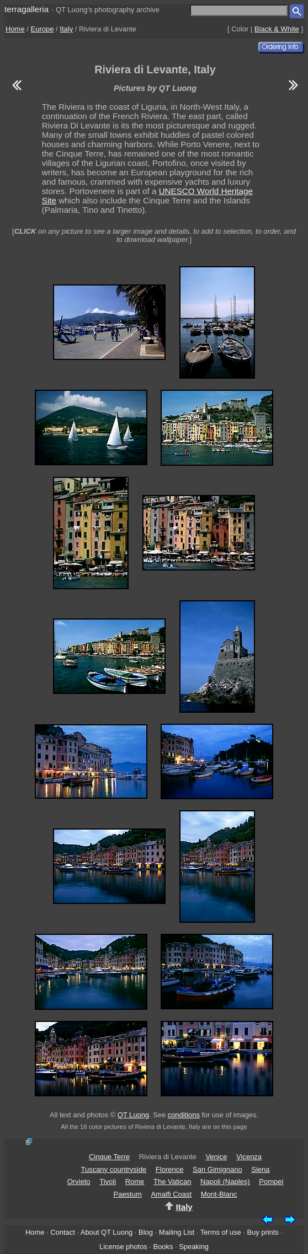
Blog (146, 1232)
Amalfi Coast (171, 1194)
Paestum (127, 1194)
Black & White (276, 29)
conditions (184, 1115)
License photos (123, 1246)
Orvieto (79, 1181)
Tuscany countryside (113, 1169)
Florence (170, 1169)
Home (15, 29)
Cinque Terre (109, 1157)
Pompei (271, 1181)
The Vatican (172, 1181)
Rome (135, 1181)
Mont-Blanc (219, 1194)
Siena (260, 1169)
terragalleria (26, 9)
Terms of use (220, 1232)
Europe (42, 29)
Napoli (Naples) (225, 1181)
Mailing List (177, 1232)
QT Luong (133, 1115)
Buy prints (262, 1232)
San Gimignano (217, 1169)
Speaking (194, 1246)
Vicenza (249, 1157)
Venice (216, 1157)
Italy (66, 29)
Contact (62, 1232)
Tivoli (107, 1181)
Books (163, 1246)
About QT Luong (106, 1232)
